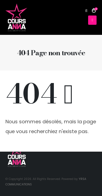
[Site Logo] (16, 17)
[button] (86, 10)
